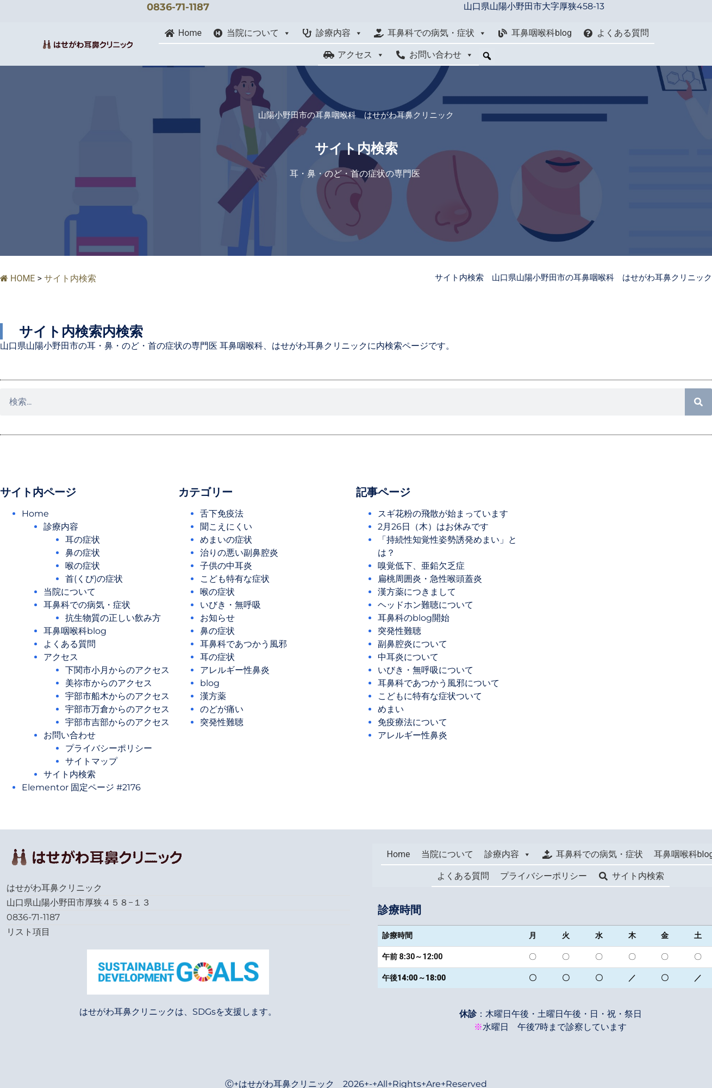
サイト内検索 (69, 774)
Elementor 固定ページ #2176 (81, 787)
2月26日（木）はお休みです (433, 526)
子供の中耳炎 (226, 566)
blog (210, 683)
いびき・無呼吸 (230, 605)
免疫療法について (412, 722)
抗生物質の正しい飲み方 (113, 618)
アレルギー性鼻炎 (235, 670)
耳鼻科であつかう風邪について (438, 683)
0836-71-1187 (178, 7)
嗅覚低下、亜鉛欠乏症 (421, 566)
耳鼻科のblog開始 (413, 618)
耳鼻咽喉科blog (541, 33)
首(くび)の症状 (94, 579)
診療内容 (339, 33)
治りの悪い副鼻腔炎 (239, 553)
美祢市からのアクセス (113, 683)
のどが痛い (221, 709)
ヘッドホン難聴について (425, 605)
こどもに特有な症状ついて (430, 696)
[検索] (698, 402)
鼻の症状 (82, 553)
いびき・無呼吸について (425, 670)
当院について (259, 33)
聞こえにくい (226, 526)
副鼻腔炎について (412, 644)
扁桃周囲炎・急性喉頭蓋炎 (430, 579)
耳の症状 (82, 539)
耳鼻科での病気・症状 (437, 33)
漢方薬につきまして (417, 592)
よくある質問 (623, 33)
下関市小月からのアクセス (121, 670)
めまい (391, 709)
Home (190, 33)
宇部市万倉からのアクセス (121, 709)
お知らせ (217, 618)
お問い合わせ (441, 55)
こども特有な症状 (235, 579)
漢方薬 (213, 696)
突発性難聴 (221, 722)
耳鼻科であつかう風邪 (243, 644)
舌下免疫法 (221, 513)
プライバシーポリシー (108, 748)
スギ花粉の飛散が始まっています (443, 513)
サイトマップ (91, 761)
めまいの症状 (226, 539)
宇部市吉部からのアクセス (121, 722)
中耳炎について (408, 657)
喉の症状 (82, 566)
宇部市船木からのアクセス (121, 696)
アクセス (361, 55)
